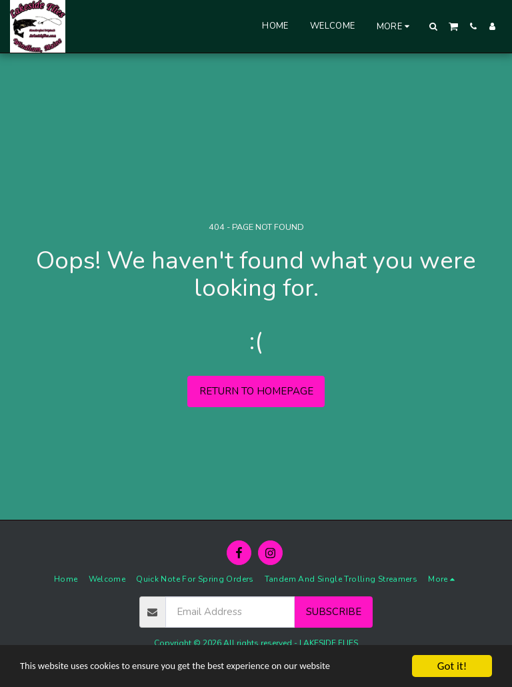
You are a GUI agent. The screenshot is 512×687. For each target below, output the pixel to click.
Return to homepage (256, 391)
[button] (434, 26)
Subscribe (333, 611)
